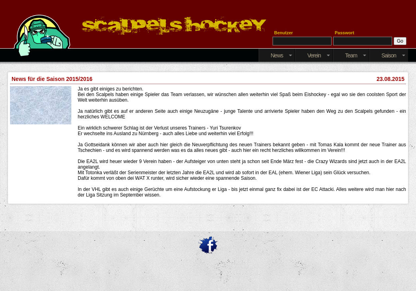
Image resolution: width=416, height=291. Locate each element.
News (281, 55)
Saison (393, 55)
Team (355, 55)
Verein (318, 55)
